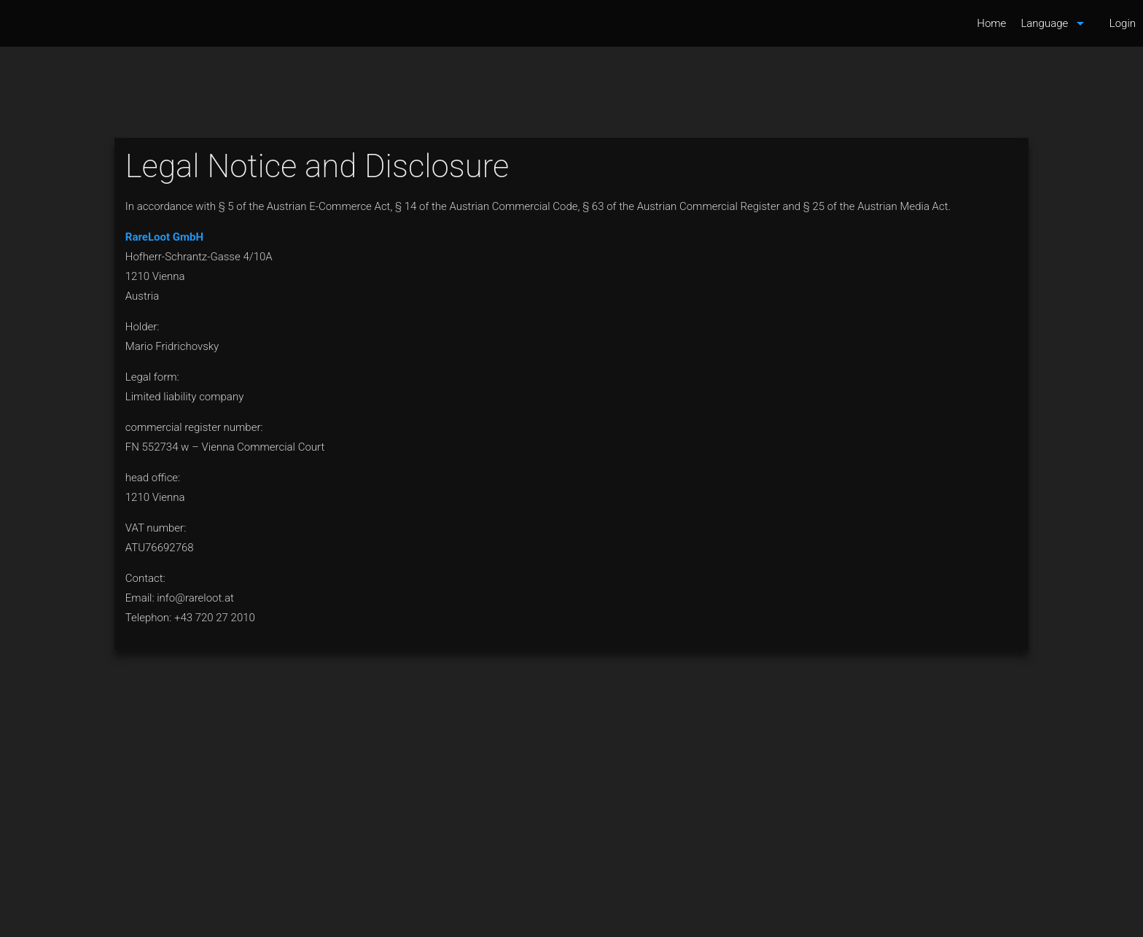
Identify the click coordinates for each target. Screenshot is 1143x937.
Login (1122, 23)
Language (1055, 23)
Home (991, 23)
